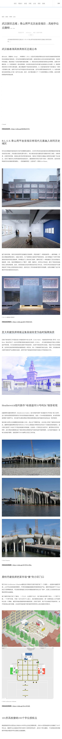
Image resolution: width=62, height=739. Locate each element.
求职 (39, 3)
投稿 (43, 3)
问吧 (30, 3)
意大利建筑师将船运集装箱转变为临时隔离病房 (28, 332)
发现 (25, 3)
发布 (59, 3)
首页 (15, 3)
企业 (34, 3)
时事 (11, 16)
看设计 (20, 3)
